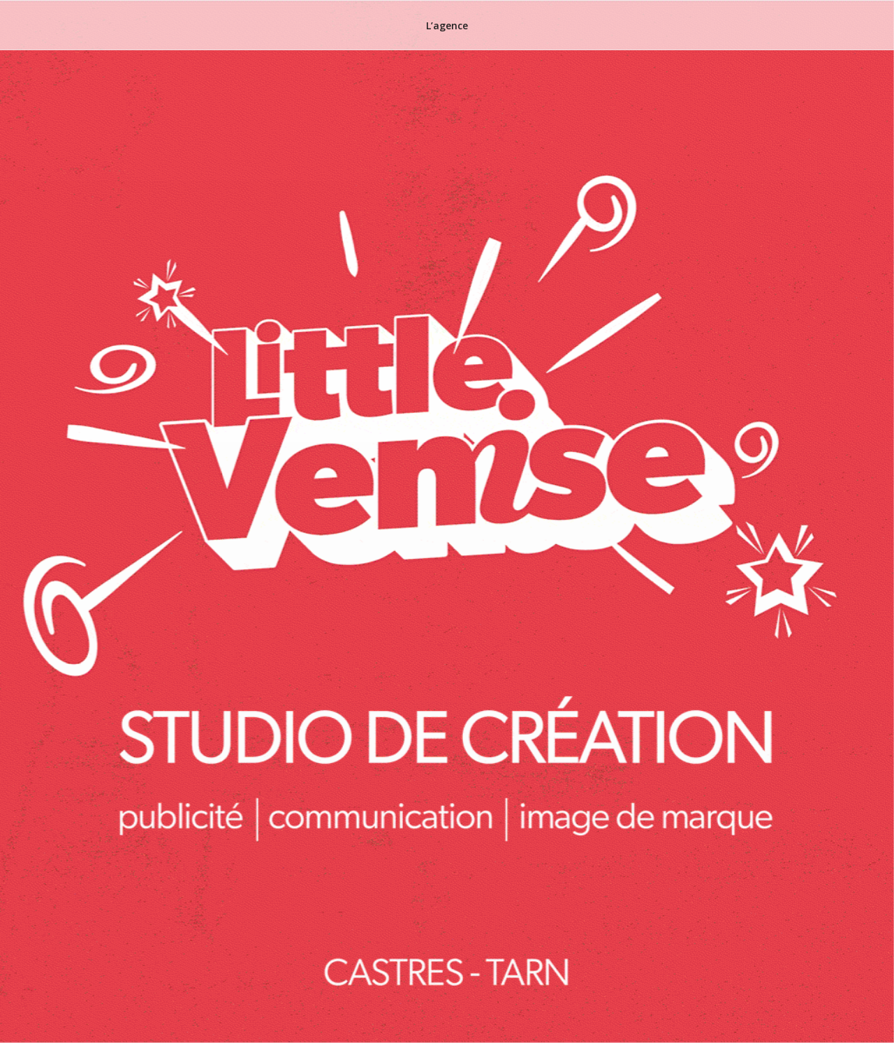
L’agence (447, 25)
